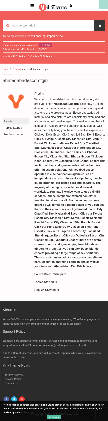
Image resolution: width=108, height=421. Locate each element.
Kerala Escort (80, 217)
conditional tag (36, 36)
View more (28, 412)
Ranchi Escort (90, 222)
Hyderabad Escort (67, 213)
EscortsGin (87, 103)
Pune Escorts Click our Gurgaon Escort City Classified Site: (67, 231)
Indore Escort (64, 152)
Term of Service (14, 374)
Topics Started (13, 127)
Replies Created (14, 134)
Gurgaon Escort (52, 235)
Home (6, 69)
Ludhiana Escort (52, 147)
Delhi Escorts (96, 134)
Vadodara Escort (66, 239)
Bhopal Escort (81, 156)
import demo (55, 36)
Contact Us (11, 383)
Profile (8, 121)
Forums (17, 69)
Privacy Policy (13, 379)
